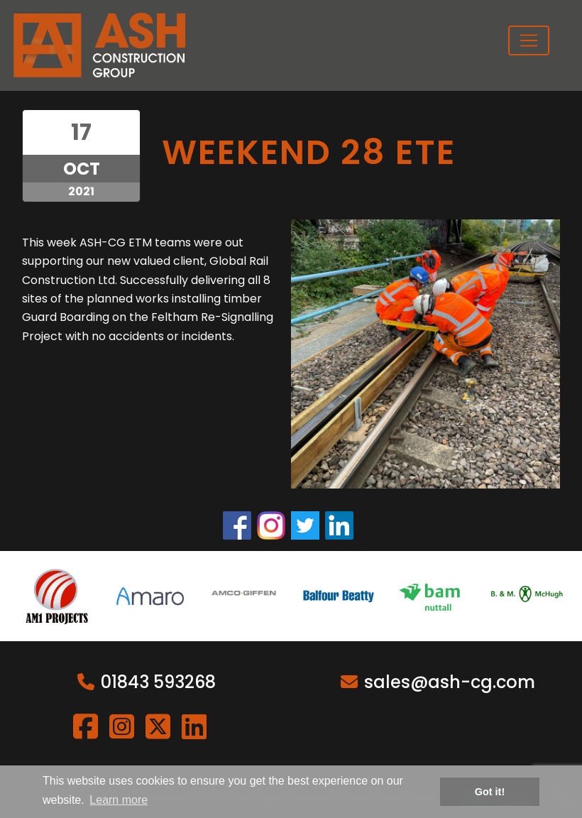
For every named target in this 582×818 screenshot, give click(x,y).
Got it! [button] (490, 791)
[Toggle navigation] (528, 40)
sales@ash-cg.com (449, 682)
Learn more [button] (118, 800)
